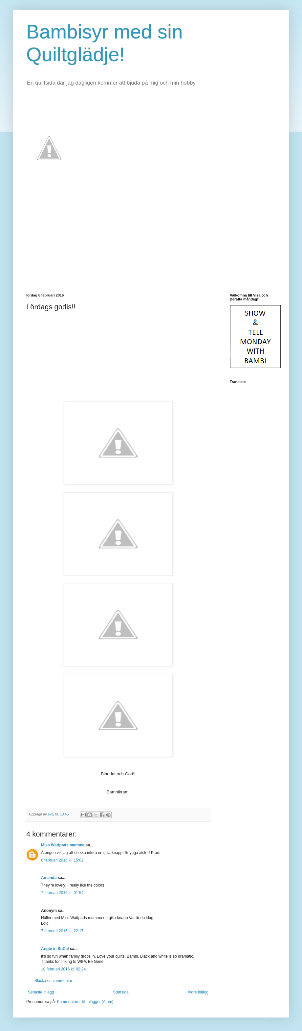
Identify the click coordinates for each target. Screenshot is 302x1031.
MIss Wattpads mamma (62, 845)
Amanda (48, 877)
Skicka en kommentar (53, 980)
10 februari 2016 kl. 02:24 (63, 969)
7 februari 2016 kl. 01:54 (62, 892)
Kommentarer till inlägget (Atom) (85, 1001)
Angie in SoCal (55, 948)
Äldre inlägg (198, 992)
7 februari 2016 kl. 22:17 (62, 931)
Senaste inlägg (41, 992)
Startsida (120, 992)
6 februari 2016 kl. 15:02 (62, 860)
